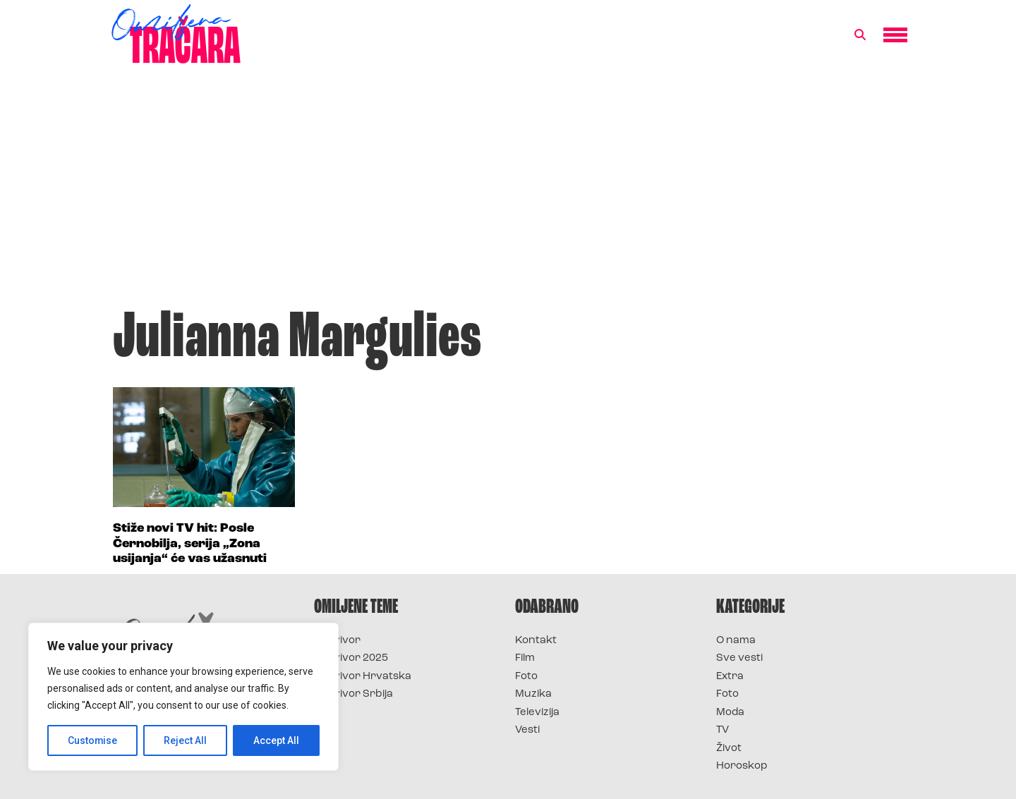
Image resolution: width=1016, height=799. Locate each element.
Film (525, 658)
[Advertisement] (508, 193)
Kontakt (536, 640)
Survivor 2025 (351, 658)
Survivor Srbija (353, 694)
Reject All (185, 740)
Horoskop (742, 766)
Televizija (537, 712)
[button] (860, 35)
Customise (93, 740)
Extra (730, 676)
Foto (526, 676)
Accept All (276, 740)
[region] (183, 697)
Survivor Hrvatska (362, 676)
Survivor (337, 640)
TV (722, 730)
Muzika (533, 694)
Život (729, 748)
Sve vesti (739, 658)
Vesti (527, 730)
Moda (730, 712)
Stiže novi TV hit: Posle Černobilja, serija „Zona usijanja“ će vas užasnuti (190, 544)
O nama (736, 640)
